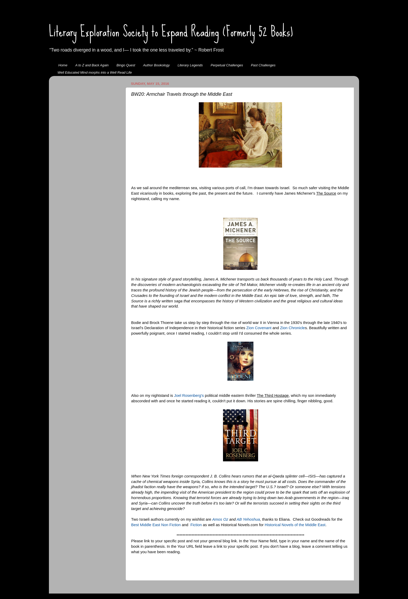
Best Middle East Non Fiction (156, 525)
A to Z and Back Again (92, 65)
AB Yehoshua (248, 519)
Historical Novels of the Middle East (295, 525)
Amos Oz (220, 519)
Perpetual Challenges (227, 65)
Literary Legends (190, 65)
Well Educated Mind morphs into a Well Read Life (95, 72)
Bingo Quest (126, 65)
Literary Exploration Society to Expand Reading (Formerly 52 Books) (171, 31)
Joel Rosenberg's (189, 395)
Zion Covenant (259, 328)
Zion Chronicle (292, 328)
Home (62, 65)
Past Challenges (263, 65)
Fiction (196, 525)
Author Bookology (156, 65)
